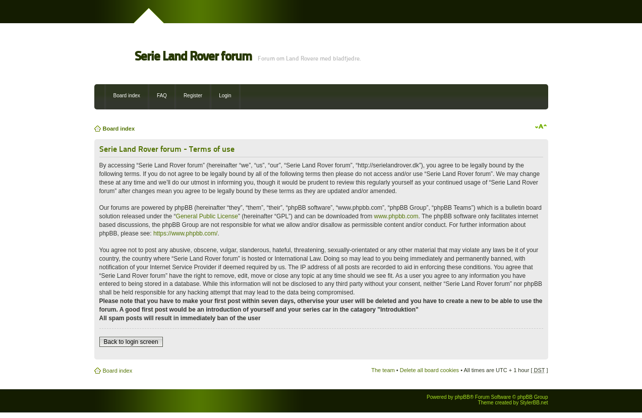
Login (225, 95)
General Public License (207, 216)
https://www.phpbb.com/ (185, 233)
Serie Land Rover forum (193, 56)
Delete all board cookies (429, 370)
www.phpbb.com (396, 216)
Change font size (541, 126)
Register (193, 95)
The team (382, 370)
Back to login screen (131, 341)
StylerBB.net (534, 402)
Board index (126, 95)
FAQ (162, 95)
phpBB (462, 397)
